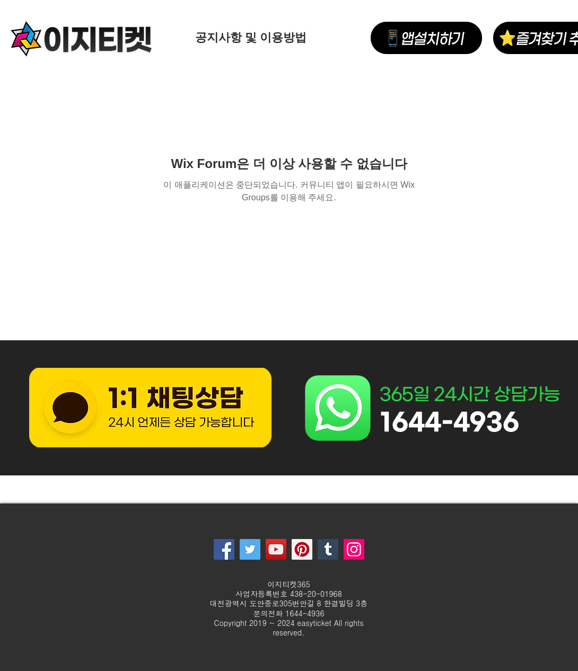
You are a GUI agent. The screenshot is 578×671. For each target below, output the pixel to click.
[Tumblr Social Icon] (328, 549)
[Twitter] (250, 549)
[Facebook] (224, 549)
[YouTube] (276, 549)
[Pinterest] (302, 549)
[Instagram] (354, 549)
